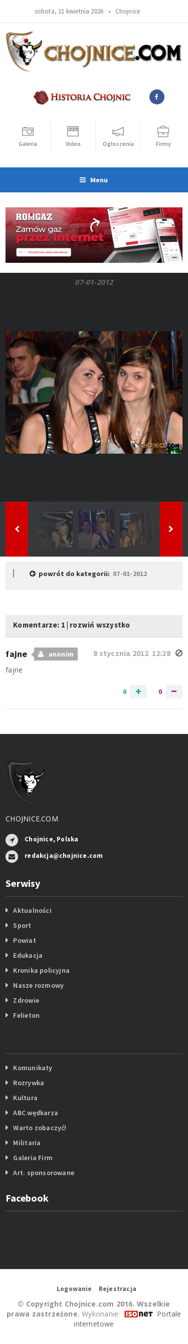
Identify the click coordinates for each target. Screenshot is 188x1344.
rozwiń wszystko (100, 625)
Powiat (24, 940)
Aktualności (32, 910)
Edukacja (28, 955)
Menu (94, 180)
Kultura (25, 1097)
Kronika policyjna (41, 970)
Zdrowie (26, 1000)
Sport (22, 925)
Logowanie (74, 1289)
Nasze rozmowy (38, 985)
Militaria (27, 1142)
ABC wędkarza (35, 1112)
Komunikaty (32, 1067)
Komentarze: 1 (39, 625)
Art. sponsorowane (43, 1172)
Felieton (26, 1015)
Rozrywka (28, 1082)
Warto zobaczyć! (39, 1127)
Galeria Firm (33, 1157)
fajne (18, 654)
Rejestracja (117, 1289)
